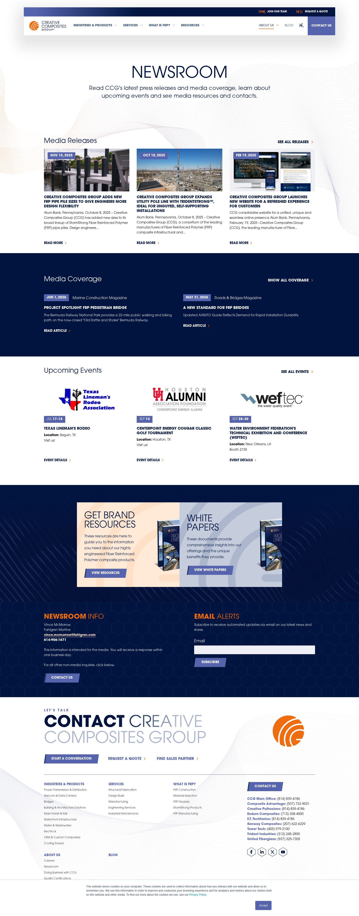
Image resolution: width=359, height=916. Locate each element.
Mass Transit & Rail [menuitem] (55, 813)
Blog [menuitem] (113, 855)
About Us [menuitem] (52, 855)
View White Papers (210, 570)
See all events (295, 372)
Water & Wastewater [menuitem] (57, 825)
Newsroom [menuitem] (51, 866)
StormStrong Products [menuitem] (187, 807)
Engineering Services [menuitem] (122, 807)
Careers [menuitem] (49, 861)
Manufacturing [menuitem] (118, 802)
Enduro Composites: (263, 814)
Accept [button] (263, 905)
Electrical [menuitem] (50, 831)
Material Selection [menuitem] (185, 796)
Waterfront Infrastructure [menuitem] (60, 819)
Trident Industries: (261, 834)
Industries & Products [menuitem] (64, 784)
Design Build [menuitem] (116, 796)
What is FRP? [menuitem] (184, 784)
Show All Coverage (288, 280)
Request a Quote (124, 759)
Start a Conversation (71, 759)
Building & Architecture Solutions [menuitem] (65, 807)
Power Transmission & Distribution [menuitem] (65, 790)
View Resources (106, 573)
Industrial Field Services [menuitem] (123, 813)
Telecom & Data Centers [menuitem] (60, 796)
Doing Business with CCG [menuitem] (60, 872)
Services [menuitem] (116, 784)
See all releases (293, 142)
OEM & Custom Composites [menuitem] (62, 837)
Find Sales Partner (175, 759)
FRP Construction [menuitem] (184, 790)
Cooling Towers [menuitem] (54, 843)
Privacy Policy (197, 894)
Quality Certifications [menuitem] (57, 878)
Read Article (55, 331)
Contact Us (321, 25)
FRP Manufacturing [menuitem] (185, 813)
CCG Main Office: (261, 799)
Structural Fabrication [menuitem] (122, 790)
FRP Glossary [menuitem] (181, 802)
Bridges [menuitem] (49, 802)
